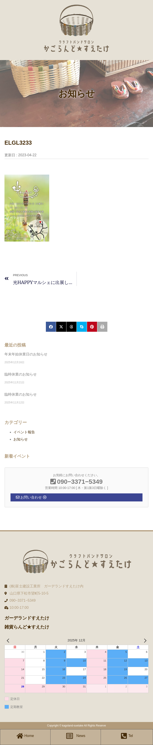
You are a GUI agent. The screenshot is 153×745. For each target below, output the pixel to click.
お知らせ (20, 439)
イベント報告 (24, 432)
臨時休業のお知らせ (20, 374)
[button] (51, 327)
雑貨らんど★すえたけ (26, 626)
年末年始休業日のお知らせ (25, 354)
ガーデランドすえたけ (26, 618)
